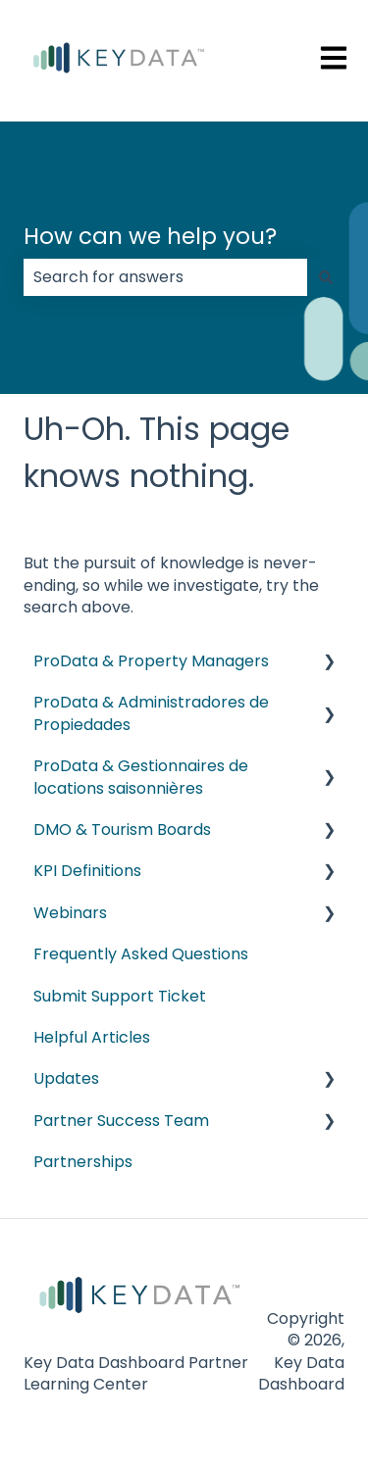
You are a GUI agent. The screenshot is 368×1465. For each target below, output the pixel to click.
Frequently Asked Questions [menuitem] (140, 954)
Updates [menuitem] (66, 1078)
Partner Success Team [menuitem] (121, 1120)
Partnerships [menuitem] (82, 1161)
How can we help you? (150, 236)
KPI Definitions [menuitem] (87, 870)
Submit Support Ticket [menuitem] (119, 996)
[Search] (325, 277)
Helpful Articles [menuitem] (91, 1037)
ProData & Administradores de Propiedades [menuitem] (151, 713)
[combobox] (165, 277)
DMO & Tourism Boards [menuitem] (122, 829)
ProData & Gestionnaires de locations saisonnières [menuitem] (140, 777)
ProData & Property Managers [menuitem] (151, 661)
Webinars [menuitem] (70, 913)
